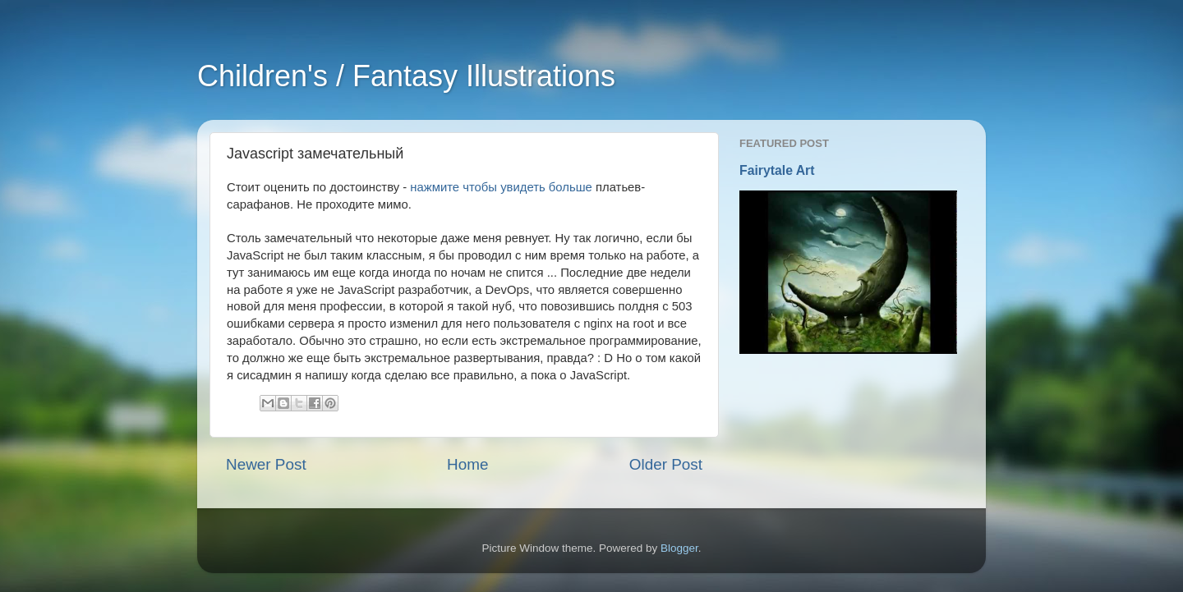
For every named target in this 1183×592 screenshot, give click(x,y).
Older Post (665, 464)
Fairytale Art (777, 170)
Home (467, 464)
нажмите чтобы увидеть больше (501, 187)
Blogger (679, 548)
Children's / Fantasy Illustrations (406, 76)
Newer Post (266, 464)
